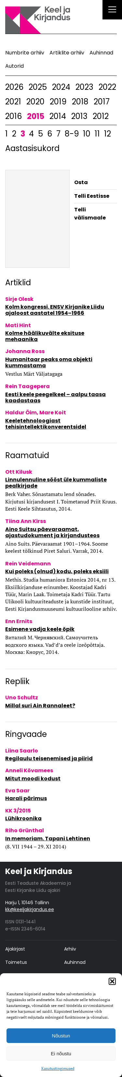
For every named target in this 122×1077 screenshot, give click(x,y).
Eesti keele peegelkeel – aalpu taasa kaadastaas (55, 397)
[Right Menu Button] (112, 10)
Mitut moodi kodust (33, 778)
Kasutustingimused (58, 1068)
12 (107, 133)
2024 (61, 87)
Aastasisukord (32, 148)
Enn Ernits (18, 621)
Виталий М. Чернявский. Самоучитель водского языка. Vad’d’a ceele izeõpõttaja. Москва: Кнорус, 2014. (54, 645)
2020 (35, 101)
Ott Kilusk (18, 472)
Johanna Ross (25, 351)
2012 (101, 116)
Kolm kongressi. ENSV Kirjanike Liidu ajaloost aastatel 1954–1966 (54, 310)
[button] (112, 981)
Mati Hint (18, 325)
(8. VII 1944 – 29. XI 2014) (35, 846)
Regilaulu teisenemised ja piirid (49, 758)
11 (97, 133)
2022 (107, 87)
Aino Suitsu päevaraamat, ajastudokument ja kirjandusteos (52, 532)
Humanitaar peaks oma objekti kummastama (48, 362)
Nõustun (61, 1035)
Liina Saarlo (21, 750)
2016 (13, 116)
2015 (35, 116)
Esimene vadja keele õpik (40, 629)
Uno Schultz (21, 697)
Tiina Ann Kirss (25, 521)
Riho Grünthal (24, 830)
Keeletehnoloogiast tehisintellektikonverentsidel (45, 424)
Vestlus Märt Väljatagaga (33, 373)
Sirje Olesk (19, 299)
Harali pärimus (26, 798)
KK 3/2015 (18, 810)
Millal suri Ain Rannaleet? (40, 706)
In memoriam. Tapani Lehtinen (47, 838)
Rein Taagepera (27, 386)
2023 (84, 87)
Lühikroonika (23, 818)
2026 (14, 87)
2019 (58, 101)
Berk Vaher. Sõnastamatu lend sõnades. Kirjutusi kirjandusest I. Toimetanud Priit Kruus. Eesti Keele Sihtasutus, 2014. (60, 501)
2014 (57, 116)
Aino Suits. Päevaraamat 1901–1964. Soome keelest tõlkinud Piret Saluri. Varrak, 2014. (56, 547)
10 (86, 133)
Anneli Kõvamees (29, 770)
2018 (80, 101)
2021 (13, 101)
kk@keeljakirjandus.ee (29, 909)
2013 (79, 116)
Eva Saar (17, 790)
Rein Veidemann (28, 563)
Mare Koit (52, 412)
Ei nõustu (61, 1053)
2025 (38, 87)
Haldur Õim (21, 412)
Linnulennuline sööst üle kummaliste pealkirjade (56, 483)
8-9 (72, 133)
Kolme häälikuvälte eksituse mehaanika (44, 336)
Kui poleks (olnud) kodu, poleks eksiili (57, 571)
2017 (102, 101)
